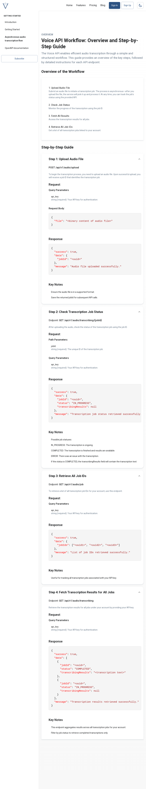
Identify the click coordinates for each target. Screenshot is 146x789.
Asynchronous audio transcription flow (15, 39)
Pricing (93, 5)
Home (69, 5)
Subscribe (19, 58)
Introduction (10, 22)
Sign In (114, 5)
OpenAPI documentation (17, 48)
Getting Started (12, 29)
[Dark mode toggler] (140, 5)
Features (81, 5)
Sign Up (127, 5)
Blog (102, 5)
